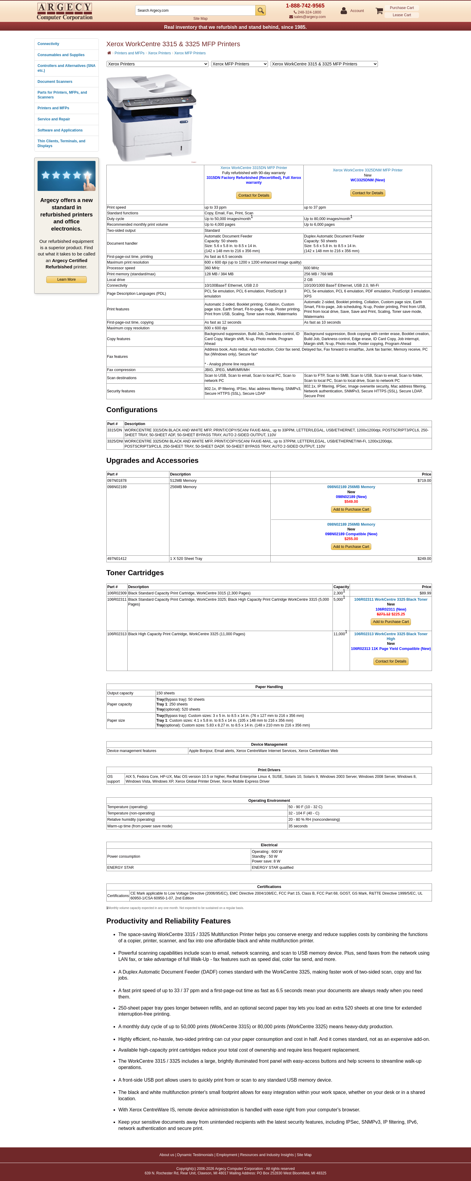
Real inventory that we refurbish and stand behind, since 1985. (235, 27)
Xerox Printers (159, 53)
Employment (226, 1155)
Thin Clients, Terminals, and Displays (61, 143)
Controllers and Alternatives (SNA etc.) (66, 68)
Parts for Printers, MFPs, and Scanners (62, 94)
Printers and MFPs (53, 108)
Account (357, 11)
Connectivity (48, 44)
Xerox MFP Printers (189, 53)
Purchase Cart (402, 8)
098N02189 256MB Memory (351, 487)
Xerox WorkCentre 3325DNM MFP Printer (368, 170)
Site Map (200, 19)
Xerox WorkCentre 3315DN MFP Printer (253, 168)
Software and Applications (60, 130)
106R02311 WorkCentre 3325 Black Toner (390, 599)
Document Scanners (55, 82)
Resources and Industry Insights (267, 1155)
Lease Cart (402, 15)
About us (167, 1155)
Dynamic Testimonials (195, 1155)
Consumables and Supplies (61, 55)
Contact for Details (254, 195)
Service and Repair (54, 119)
